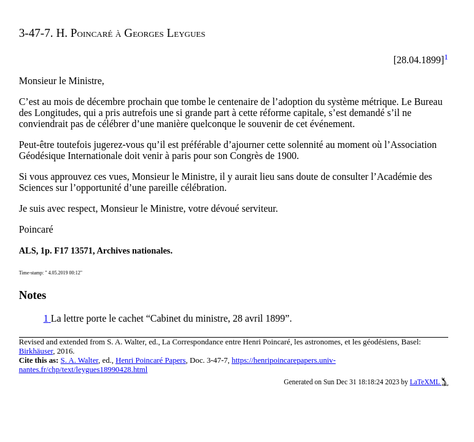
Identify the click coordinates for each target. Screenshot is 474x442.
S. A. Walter (80, 360)
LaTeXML (429, 382)
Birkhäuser (36, 351)
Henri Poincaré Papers (150, 360)
